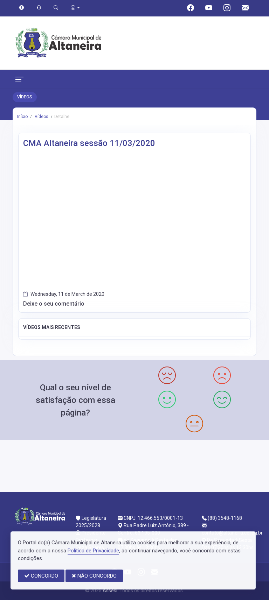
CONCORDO (41, 576)
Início (22, 116)
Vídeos (41, 116)
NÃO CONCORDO (94, 576)
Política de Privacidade (93, 550)
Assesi (110, 590)
